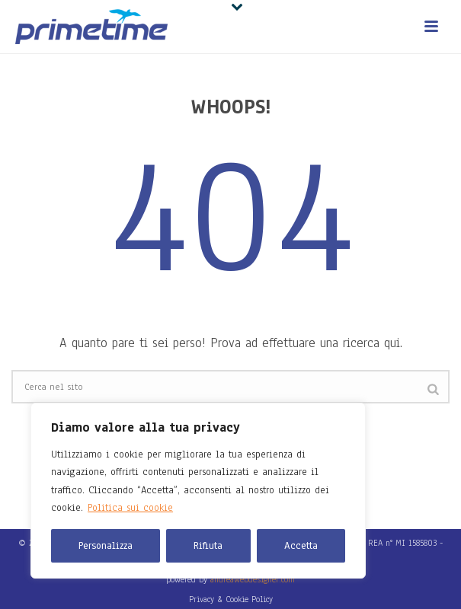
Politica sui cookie (130, 508)
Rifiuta (208, 546)
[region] (198, 491)
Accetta (301, 546)
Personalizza (105, 546)
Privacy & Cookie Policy (231, 599)
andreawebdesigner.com (252, 579)
